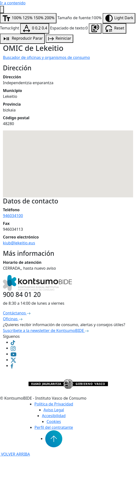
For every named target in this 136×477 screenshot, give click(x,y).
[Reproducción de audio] (22, 39)
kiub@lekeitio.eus (19, 243)
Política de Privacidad (53, 404)
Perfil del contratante (54, 427)
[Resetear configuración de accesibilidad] (114, 28)
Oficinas (12, 318)
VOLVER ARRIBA (15, 454)
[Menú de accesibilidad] (2, 9)
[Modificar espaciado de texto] (34, 28)
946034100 (13, 215)
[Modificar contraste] (119, 18)
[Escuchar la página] (95, 28)
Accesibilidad (53, 415)
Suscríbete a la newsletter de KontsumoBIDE (46, 330)
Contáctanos (16, 313)
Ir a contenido (13, 3)
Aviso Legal (54, 410)
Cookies (53, 421)
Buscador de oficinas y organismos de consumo (46, 57)
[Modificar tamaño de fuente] (28, 18)
